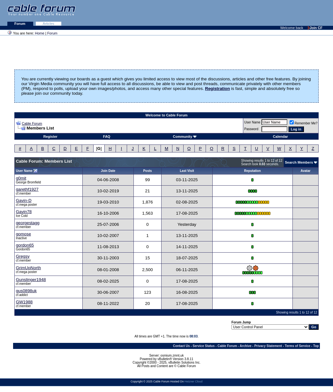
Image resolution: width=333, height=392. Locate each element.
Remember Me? (304, 123)
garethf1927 (27, 189)
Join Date (108, 171)
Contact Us (181, 346)
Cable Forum (32, 123)
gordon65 (25, 245)
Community (185, 136)
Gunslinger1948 (31, 279)
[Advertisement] (255, 12)
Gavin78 (24, 211)
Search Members (299, 162)
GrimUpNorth (28, 267)
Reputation (252, 171)
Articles (48, 24)
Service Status (204, 346)
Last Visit (187, 171)
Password (251, 129)
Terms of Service (297, 346)
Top (316, 346)
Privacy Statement (268, 346)
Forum (20, 24)
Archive (246, 346)
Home (39, 33)
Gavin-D (24, 200)
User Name (252, 122)
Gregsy (23, 256)
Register (50, 136)
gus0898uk (26, 290)
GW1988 (24, 302)
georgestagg (28, 222)
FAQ (106, 136)
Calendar (280, 136)
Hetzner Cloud (193, 381)
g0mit (21, 178)
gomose (23, 234)
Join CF (315, 28)
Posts (147, 171)
